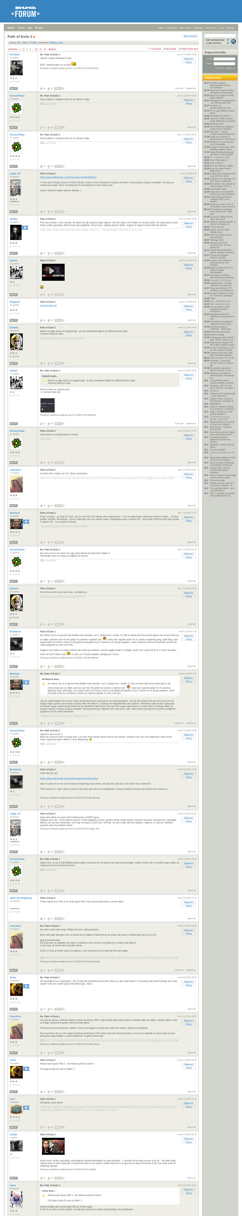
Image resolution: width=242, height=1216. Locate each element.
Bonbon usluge (217, 334)
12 (45, 49)
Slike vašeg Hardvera (220, 304)
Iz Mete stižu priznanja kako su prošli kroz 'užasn (223, 174)
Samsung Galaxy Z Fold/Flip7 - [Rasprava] (220, 328)
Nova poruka (190, 36)
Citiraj (189, 62)
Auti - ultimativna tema (220, 301)
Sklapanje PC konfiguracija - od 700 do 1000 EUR (222, 101)
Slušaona (214, 391)
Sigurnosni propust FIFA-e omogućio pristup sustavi (222, 91)
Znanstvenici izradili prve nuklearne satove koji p (221, 322)
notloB (14, 1134)
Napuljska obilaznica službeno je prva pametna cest (222, 316)
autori (221, 28)
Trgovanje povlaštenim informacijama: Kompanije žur (222, 375)
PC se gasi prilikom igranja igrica (222, 112)
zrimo (13, 1185)
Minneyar (15, 513)
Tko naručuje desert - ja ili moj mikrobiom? (222, 489)
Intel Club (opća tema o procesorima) (221, 236)
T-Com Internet (217, 227)
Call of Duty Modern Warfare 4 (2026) (219, 256)
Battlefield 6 (215, 404)
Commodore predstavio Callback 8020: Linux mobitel (221, 199)
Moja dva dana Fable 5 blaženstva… (220, 169)
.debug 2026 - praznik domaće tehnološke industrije (220, 470)
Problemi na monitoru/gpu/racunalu (220, 106)
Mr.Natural (16, 631)
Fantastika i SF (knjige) (220, 280)
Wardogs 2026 (216, 240)
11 (41, 49)
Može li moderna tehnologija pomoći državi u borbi (223, 476)
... (33, 49)
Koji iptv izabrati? (218, 450)
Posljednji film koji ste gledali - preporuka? (220, 418)
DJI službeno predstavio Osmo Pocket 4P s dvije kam (221, 211)
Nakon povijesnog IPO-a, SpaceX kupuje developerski (221, 270)
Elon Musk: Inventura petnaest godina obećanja (222, 276)
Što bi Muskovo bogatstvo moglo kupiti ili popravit (222, 127)
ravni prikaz (171, 49)
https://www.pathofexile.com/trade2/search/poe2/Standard (69, 778)
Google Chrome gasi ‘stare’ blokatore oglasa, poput (222, 148)
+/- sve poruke (154, 49)
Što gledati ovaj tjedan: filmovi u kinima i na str (220, 369)
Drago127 (15, 302)
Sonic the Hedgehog (21, 898)
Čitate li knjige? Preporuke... (223, 358)
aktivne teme (185, 28)
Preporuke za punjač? (220, 332)
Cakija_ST (15, 173)
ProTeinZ (15, 54)
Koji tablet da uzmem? (220, 116)
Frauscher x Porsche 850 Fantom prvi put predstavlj (222, 193)
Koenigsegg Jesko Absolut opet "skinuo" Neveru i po (222, 338)
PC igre (39, 27)
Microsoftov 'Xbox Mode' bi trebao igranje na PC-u (222, 185)
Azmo (13, 977)
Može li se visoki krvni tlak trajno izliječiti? (222, 96)
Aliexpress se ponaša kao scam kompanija (222, 143)
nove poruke (211, 28)
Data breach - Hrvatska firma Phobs (220, 428)
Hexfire (14, 219)
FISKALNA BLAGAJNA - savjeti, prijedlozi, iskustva (222, 251)
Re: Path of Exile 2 (50, 54)
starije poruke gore (189, 49)
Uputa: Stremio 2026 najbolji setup (219, 231)
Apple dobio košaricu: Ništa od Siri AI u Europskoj (222, 458)
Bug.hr (11, 27)
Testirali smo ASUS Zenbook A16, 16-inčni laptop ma (220, 245)
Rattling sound (216, 124)
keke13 (14, 260)
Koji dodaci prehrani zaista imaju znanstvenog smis (222, 433)
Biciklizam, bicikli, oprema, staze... (222, 445)
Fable (212, 298)
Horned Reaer (17, 95)
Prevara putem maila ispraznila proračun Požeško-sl (219, 309)
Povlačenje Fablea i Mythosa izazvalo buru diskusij (220, 439)
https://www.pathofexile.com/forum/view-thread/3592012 (68, 177)
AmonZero (16, 470)
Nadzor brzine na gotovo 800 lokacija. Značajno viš (222, 400)
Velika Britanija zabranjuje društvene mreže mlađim (222, 153)
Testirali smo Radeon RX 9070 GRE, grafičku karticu (222, 343)
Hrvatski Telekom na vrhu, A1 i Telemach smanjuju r (222, 294)
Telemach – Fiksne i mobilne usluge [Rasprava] (222, 133)
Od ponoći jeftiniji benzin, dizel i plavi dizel (221, 218)
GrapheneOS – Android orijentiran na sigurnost (221, 284)
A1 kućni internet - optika (221, 166)
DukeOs (14, 327)
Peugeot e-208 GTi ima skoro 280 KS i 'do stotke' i (222, 386)
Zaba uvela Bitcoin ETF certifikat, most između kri (221, 289)
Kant (13, 1099)
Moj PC (13, 88)
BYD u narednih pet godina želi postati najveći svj (222, 494)
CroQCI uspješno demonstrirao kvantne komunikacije (220, 85)
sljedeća (52, 49)
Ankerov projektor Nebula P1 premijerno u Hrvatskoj (222, 407)
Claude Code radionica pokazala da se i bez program (220, 262)
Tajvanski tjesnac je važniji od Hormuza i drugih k (222, 423)
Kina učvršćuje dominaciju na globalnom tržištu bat (222, 464)
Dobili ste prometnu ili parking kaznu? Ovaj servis (222, 138)
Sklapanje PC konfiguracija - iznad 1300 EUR (222, 394)
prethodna (13, 49)
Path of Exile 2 (48, 173)
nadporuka (191, 88)
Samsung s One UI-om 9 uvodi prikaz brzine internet (222, 205)
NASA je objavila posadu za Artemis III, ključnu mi (223, 223)
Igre (30, 27)
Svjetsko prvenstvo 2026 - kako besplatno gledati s (222, 354)
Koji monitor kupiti (218, 189)
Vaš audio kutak (217, 480)
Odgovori (188, 59)
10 (36, 49)
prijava (161, 28)
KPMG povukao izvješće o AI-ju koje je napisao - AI (222, 484)
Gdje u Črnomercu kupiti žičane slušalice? (221, 413)
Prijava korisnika (215, 52)
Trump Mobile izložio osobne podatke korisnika (222, 381)
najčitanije (198, 28)
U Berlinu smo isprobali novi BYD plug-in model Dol (223, 180)
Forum (21, 27)
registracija (172, 28)
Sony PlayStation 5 (219, 160)
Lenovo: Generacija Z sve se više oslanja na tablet (222, 349)
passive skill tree (48, 305)
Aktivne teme (213, 77)
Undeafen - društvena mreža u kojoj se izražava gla (221, 363)
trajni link (179, 88)
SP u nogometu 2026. (220, 157)
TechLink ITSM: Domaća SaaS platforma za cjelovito (222, 120)
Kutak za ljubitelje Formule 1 (222, 453)
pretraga (230, 28)
